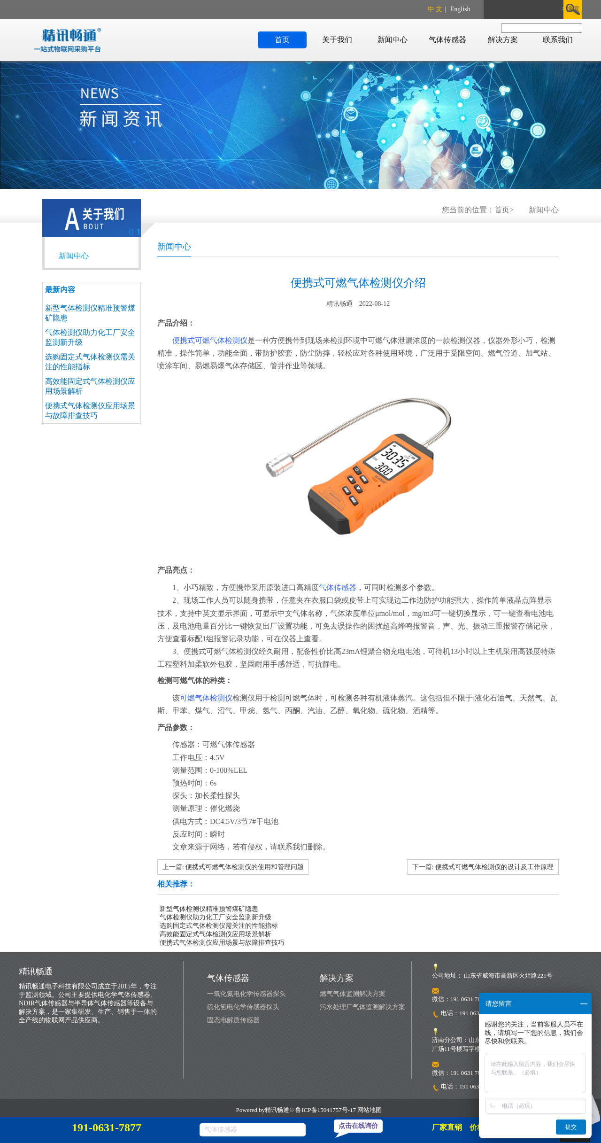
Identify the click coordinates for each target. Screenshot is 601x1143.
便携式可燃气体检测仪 (209, 340)
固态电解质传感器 (233, 1020)
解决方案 (503, 40)
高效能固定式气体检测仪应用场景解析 (215, 934)
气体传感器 (447, 40)
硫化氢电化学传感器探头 (243, 1007)
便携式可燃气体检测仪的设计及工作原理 (494, 867)
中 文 (435, 9)
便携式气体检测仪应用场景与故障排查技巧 (222, 942)
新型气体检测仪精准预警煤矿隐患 (209, 908)
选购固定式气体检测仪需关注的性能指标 (219, 925)
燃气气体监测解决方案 (352, 993)
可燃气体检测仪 (206, 698)
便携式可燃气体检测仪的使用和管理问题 (244, 867)
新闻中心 (393, 40)
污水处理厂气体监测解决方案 (362, 1007)
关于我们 (337, 40)
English (460, 9)
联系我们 (558, 40)
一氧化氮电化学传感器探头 (246, 993)
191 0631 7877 (477, 1013)
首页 (282, 40)
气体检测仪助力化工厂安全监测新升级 (215, 917)
